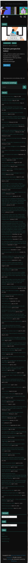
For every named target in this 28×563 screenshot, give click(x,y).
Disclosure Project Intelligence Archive (11, 146)
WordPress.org (5, 541)
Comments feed (5, 539)
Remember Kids (5, 364)
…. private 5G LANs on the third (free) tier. (12, 495)
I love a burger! (5, 298)
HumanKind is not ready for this (9, 372)
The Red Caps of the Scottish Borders (11, 103)
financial (14, 43)
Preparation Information (7, 508)
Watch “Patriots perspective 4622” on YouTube (13, 486)
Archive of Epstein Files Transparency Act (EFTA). (13, 142)
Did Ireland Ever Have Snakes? (9, 177)
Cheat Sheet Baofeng (7, 239)
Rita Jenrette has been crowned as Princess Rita (13, 356)
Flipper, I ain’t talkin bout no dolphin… (11, 290)
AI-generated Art (6, 420)
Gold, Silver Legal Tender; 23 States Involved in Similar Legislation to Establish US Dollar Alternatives (13, 368)
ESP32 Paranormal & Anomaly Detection (11, 138)
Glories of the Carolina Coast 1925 (10, 331)
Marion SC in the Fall (7, 260)
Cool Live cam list (6, 425)
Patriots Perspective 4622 (8, 490)
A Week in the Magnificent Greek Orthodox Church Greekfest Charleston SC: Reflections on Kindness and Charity (14, 344)
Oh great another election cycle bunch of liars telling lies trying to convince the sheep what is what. (13, 449)
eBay (3, 422)
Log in (3, 534)
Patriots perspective (6, 505)
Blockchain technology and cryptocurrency (12, 321)
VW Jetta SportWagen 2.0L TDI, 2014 (10, 252)
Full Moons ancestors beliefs (9, 247)
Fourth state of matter (7, 196)
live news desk (5, 122)
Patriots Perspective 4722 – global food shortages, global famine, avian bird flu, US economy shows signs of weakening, (14, 482)
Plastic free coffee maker (8, 162)
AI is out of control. (6, 384)
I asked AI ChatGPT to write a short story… (12, 387)
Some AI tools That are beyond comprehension (13, 333)
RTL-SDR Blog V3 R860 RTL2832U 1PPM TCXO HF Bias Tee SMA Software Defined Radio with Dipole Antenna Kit (14, 243)
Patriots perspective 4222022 (9, 463)
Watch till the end (6, 301)
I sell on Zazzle (5, 391)
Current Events (7, 43)
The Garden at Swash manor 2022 (10, 493)
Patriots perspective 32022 (11, 49)
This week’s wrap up (6, 303)
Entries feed (4, 536)
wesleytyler (15, 45)
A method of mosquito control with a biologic (13, 134)
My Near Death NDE (7, 236)
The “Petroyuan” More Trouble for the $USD (12, 375)
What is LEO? (5, 404)
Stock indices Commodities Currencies (11, 150)
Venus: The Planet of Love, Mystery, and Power (13, 179)
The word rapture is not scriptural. (10, 154)
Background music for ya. (8, 96)
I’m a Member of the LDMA (8, 393)
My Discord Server (6, 249)
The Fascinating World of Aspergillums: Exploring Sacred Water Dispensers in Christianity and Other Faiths (14, 339)
